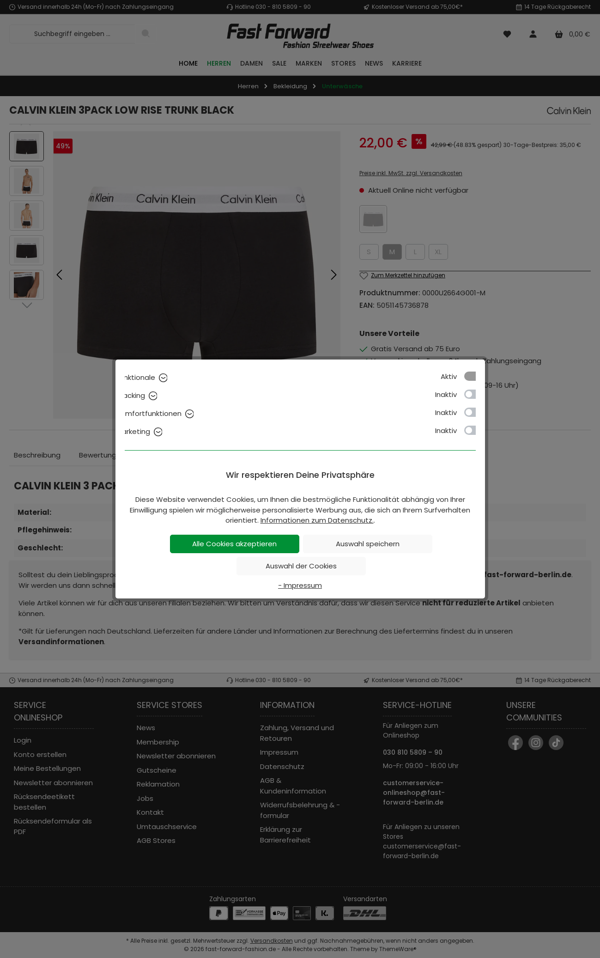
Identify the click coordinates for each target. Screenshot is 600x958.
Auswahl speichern (368, 544)
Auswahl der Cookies (301, 566)
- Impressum (300, 585)
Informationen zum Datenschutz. (317, 520)
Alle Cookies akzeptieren (234, 544)
